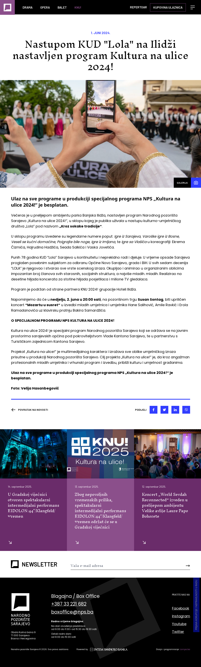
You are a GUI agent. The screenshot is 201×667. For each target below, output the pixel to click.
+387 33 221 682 (68, 605)
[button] (197, 466)
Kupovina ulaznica (168, 7)
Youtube (179, 624)
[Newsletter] (120, 566)
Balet (62, 7)
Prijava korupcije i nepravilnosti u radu (196, 605)
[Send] (180, 566)
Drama (27, 7)
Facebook (180, 608)
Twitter (178, 631)
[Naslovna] (7, 7)
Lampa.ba (185, 649)
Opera (45, 7)
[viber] (186, 410)
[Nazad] (29, 410)
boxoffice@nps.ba (72, 614)
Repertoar (138, 7)
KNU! (78, 7)
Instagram (181, 616)
